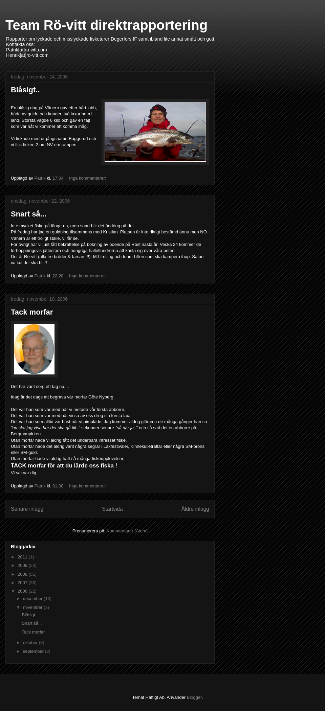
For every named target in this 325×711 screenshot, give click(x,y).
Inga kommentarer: (88, 178)
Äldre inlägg (195, 509)
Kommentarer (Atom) (127, 530)
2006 (23, 591)
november (33, 607)
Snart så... (28, 214)
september (34, 651)
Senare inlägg (27, 509)
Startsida (112, 509)
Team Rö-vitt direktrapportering (106, 25)
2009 (23, 565)
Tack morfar (32, 312)
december (33, 598)
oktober (31, 642)
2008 (23, 574)
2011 (23, 556)
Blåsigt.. (25, 90)
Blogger (194, 697)
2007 (23, 582)
